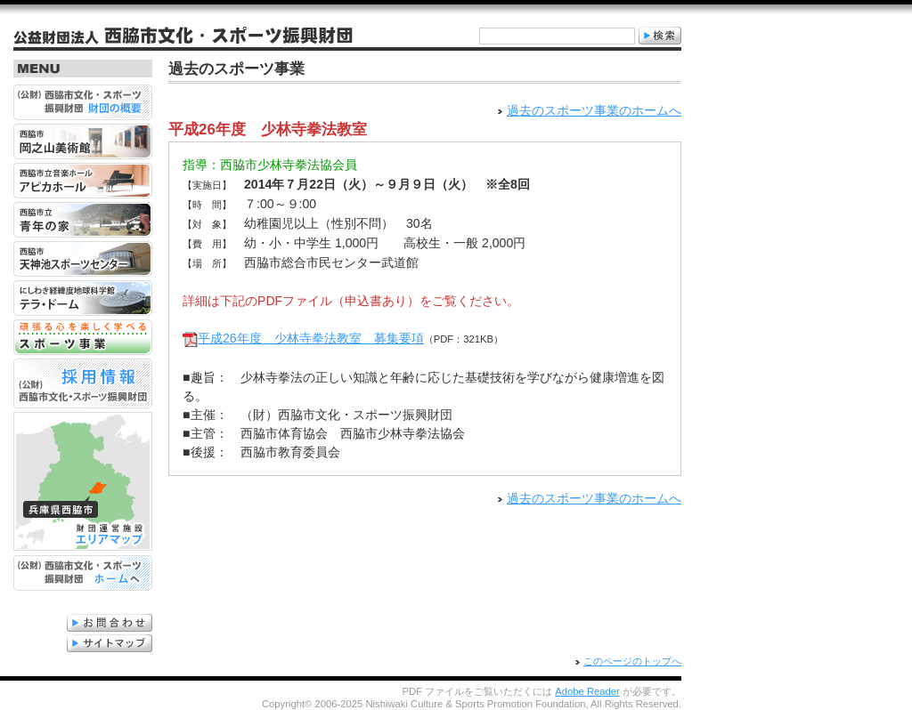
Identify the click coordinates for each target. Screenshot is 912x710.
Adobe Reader (587, 691)
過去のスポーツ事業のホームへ (594, 110)
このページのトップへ (632, 661)
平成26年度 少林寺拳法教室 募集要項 (311, 334)
